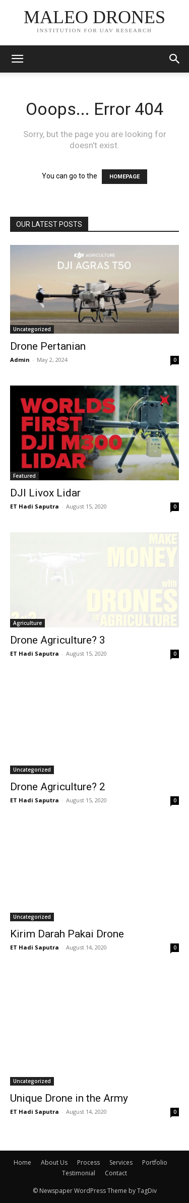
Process (88, 1162)
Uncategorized (32, 329)
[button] (175, 59)
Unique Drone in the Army (69, 1098)
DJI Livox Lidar (45, 493)
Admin (20, 359)
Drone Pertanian (48, 346)
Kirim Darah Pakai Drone (67, 934)
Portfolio (154, 1162)
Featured (24, 475)
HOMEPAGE (124, 176)
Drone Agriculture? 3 (57, 640)
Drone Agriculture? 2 (57, 787)
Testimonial (78, 1173)
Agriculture (27, 622)
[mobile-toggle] (17, 59)
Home (22, 1162)
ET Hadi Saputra (34, 506)
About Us (54, 1162)
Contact (116, 1173)
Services (121, 1162)
